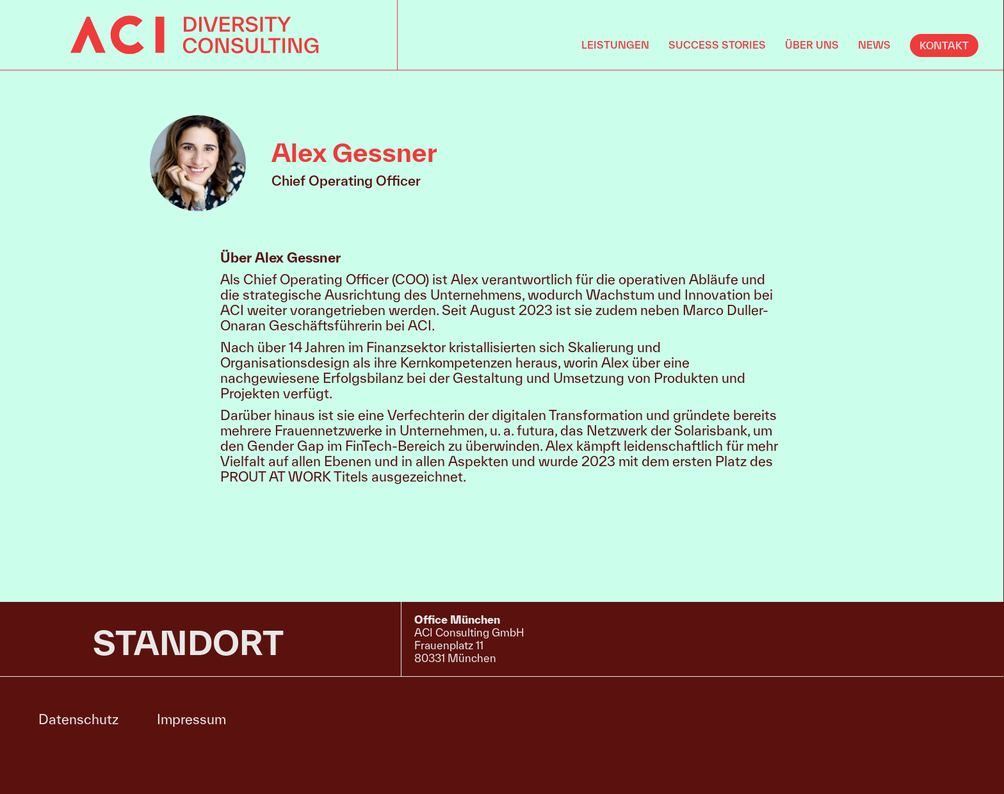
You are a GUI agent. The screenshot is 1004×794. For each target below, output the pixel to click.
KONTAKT (944, 45)
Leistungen (615, 45)
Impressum (191, 719)
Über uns (812, 45)
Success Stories (717, 45)
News (874, 45)
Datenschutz (78, 719)
